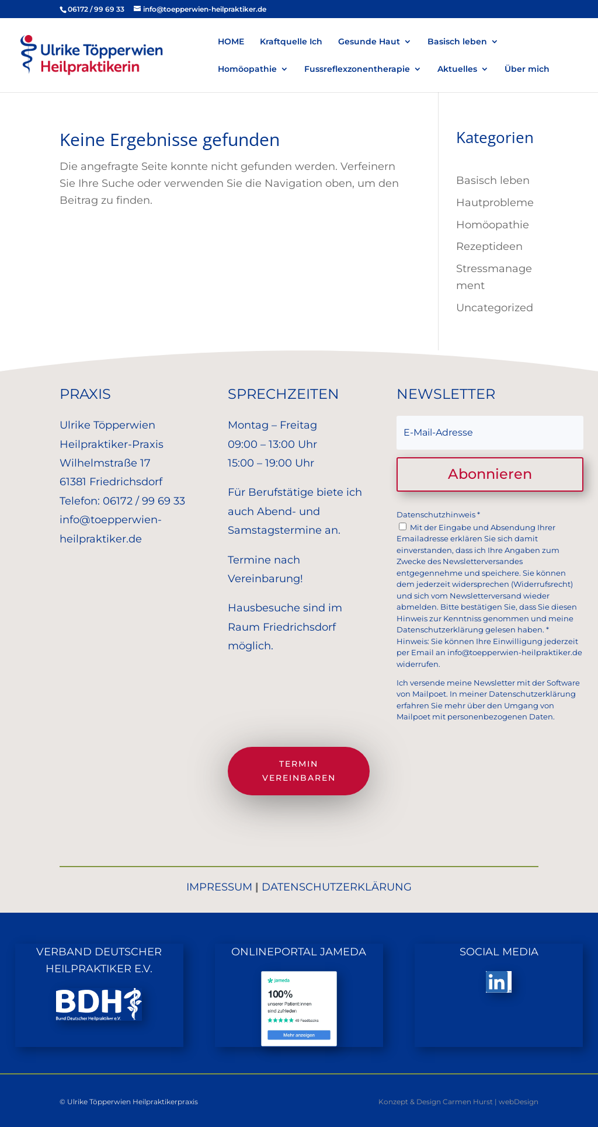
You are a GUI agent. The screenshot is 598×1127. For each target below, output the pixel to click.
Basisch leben (457, 42)
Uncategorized (494, 307)
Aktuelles (457, 69)
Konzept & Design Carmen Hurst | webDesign (458, 1101)
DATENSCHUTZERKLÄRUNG (337, 887)
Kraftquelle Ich (291, 42)
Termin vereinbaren (299, 771)
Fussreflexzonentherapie (357, 69)
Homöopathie (247, 69)
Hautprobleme (495, 202)
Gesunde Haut (369, 42)
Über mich (527, 69)
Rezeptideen (489, 246)
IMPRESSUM (219, 887)
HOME (231, 42)
